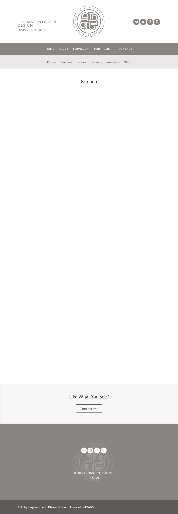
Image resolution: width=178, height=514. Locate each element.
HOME (50, 49)
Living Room (66, 62)
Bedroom (82, 62)
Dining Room (113, 62)
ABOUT (64, 49)
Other (127, 62)
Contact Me (89, 408)
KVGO (89, 507)
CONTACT (125, 49)
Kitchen (51, 62)
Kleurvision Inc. (58, 507)
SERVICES (79, 49)
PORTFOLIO (102, 49)
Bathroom (96, 62)
